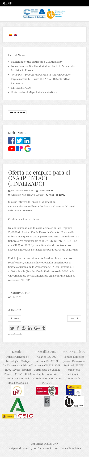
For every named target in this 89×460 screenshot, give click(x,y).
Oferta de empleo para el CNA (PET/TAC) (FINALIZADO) (39, 177)
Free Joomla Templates (67, 448)
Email (60, 195)
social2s (19, 334)
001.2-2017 (14, 297)
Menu (7, 3)
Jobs (51, 191)
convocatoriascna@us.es (24, 206)
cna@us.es (22, 382)
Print (50, 195)
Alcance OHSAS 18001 (47, 365)
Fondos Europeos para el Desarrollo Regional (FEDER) (74, 361)
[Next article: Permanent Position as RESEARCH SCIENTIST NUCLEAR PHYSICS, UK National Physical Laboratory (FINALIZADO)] (74, 318)
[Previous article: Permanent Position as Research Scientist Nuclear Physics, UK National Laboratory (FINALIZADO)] (14, 318)
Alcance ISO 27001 (47, 361)
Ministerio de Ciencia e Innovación (74, 374)
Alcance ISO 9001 (47, 356)
